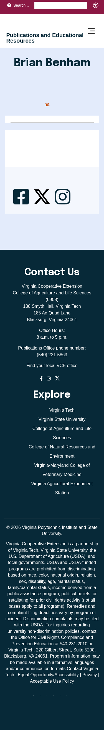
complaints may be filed (75, 618)
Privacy (89, 674)
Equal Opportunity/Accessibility (48, 674)
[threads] (49, 697)
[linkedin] (62, 697)
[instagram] (55, 697)
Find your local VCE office (52, 365)
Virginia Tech (62, 410)
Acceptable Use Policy (52, 681)
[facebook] (42, 697)
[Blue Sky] (35, 697)
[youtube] (69, 697)
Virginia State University (62, 419)
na (47, 104)
